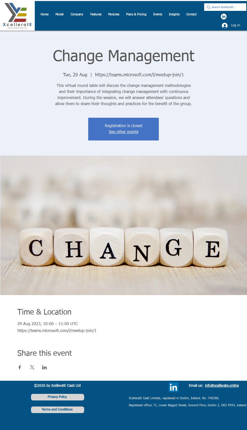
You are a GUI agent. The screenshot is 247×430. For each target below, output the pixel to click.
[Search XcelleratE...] (223, 7)
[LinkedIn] (224, 16)
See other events (123, 132)
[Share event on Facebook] (19, 367)
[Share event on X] (32, 367)
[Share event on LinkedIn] (44, 367)
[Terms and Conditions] (57, 410)
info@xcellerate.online (222, 386)
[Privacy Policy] (57, 397)
